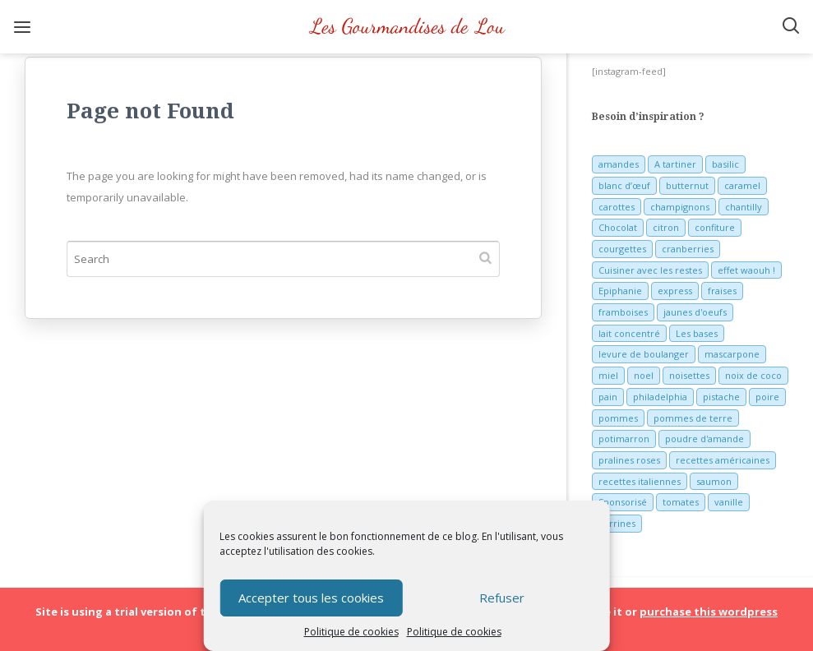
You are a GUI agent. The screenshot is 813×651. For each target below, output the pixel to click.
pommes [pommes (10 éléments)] (618, 418)
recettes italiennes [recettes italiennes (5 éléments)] (639, 481)
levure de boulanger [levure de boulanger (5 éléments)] (643, 354)
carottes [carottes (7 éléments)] (616, 207)
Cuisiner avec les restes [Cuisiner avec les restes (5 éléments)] (650, 270)
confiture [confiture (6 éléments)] (715, 227)
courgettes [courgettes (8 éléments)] (622, 248)
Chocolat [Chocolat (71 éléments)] (617, 227)
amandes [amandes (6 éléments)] (618, 164)
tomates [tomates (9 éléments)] (681, 502)
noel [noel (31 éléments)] (644, 375)
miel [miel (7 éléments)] (608, 375)
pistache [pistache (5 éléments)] (721, 396)
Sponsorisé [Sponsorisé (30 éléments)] (622, 502)
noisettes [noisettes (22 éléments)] (689, 375)
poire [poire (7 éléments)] (767, 396)
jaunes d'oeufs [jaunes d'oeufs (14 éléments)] (695, 312)
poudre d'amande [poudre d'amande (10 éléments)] (704, 438)
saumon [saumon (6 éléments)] (714, 481)
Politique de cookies (351, 632)
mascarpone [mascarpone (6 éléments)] (732, 354)
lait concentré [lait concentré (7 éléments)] (629, 333)
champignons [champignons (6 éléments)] (679, 207)
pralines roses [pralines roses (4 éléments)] (629, 460)
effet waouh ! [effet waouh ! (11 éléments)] (746, 270)
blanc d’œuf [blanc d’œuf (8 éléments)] (624, 185)
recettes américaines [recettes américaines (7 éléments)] (722, 460)
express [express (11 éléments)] (675, 290)
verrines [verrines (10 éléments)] (616, 523)
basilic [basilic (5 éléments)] (725, 164)
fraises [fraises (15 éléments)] (722, 290)
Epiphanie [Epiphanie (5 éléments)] (620, 290)
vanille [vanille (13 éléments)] (728, 502)
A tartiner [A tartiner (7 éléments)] (675, 164)
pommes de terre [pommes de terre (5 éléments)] (693, 418)
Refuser (501, 597)
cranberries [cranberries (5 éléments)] (688, 248)
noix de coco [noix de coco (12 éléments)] (753, 375)
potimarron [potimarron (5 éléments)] (623, 438)
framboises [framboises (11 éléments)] (623, 312)
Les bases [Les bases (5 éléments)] (697, 333)
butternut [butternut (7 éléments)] (687, 185)
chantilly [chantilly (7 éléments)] (743, 207)
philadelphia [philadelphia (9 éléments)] (660, 396)
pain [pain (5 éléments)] (607, 396)
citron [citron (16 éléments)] (666, 227)
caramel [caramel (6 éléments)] (742, 185)
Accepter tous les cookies (311, 597)
